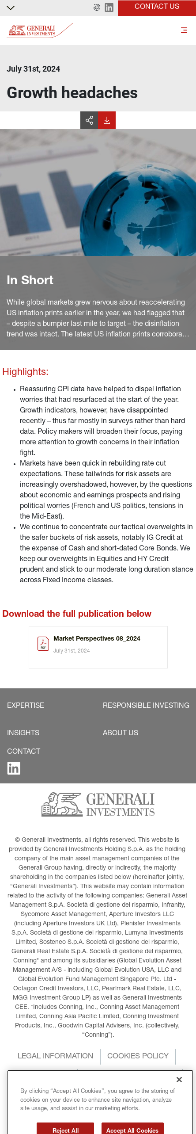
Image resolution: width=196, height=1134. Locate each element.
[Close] (179, 1097)
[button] (97, 8)
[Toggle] (184, 30)
